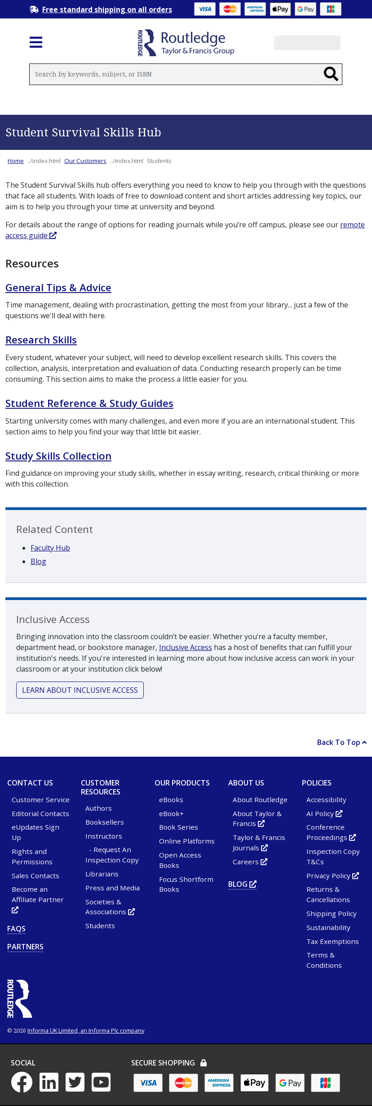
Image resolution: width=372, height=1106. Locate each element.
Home (16, 161)
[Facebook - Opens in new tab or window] (24, 1087)
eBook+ (171, 813)
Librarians (102, 873)
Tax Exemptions (332, 941)
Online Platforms (187, 840)
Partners (25, 947)
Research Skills (41, 340)
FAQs (16, 929)
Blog (38, 561)
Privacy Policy (332, 875)
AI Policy (324, 813)
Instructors (103, 835)
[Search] (330, 74)
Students (100, 925)
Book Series (178, 826)
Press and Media (112, 887)
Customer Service (41, 799)
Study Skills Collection (58, 456)
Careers (250, 861)
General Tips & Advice (58, 287)
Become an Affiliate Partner (38, 899)
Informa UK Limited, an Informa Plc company (85, 1030)
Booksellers (104, 821)
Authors (98, 808)
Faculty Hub (50, 548)
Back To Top (342, 742)
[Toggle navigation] (36, 45)
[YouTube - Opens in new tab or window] (104, 1087)
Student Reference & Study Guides (89, 403)
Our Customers (85, 161)
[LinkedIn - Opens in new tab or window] (52, 1087)
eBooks (171, 799)
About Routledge (260, 799)
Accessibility (326, 799)
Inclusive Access (185, 647)
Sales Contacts (35, 875)
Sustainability (328, 927)
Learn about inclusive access (80, 690)
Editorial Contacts (40, 813)
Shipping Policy (331, 913)
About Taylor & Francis (257, 818)
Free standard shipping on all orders (107, 9)
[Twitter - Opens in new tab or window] (78, 1087)
